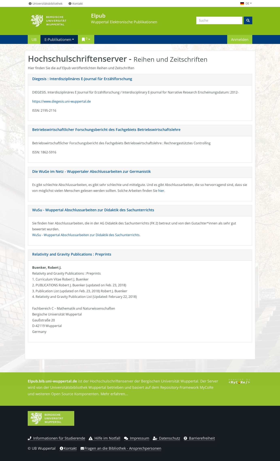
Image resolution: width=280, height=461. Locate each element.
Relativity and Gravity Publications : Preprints (71, 254)
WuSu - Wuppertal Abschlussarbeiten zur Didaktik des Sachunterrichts (93, 209)
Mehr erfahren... (114, 393)
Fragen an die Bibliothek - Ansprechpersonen (120, 448)
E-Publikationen (58, 39)
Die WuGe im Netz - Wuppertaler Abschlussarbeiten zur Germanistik (91, 171)
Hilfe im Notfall (104, 438)
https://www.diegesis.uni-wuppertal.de (61, 101)
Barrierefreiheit (199, 438)
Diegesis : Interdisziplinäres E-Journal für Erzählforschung (82, 78)
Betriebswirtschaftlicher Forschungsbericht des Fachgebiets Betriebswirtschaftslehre (106, 129)
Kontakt (68, 448)
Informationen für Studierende (56, 438)
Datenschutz (166, 438)
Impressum (136, 438)
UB (34, 39)
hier (161, 190)
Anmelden (239, 39)
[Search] (219, 20)
